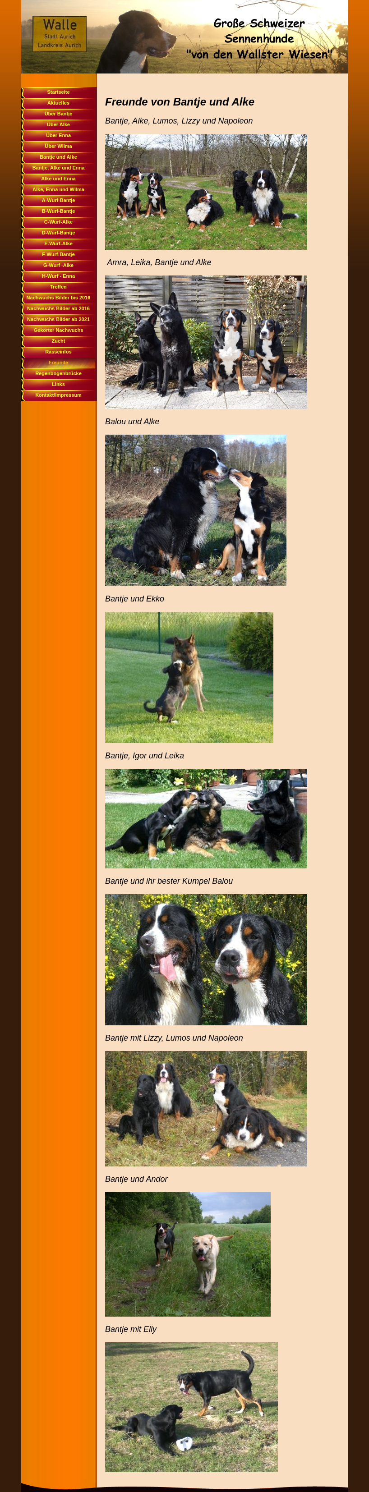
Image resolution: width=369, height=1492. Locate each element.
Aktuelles (58, 103)
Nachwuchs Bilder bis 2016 (59, 297)
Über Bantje (59, 113)
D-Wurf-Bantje (58, 232)
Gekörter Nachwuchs (58, 330)
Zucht (58, 341)
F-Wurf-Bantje (58, 254)
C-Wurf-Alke (58, 222)
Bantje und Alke (58, 157)
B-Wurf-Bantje (58, 211)
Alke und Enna (58, 178)
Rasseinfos (58, 351)
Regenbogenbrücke (58, 373)
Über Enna (58, 135)
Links (58, 384)
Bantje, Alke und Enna (58, 167)
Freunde (58, 362)
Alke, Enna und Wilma (58, 189)
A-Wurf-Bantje (58, 200)
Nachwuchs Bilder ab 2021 (58, 319)
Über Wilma (58, 146)
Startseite (58, 92)
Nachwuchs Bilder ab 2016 (58, 308)
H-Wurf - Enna (58, 276)
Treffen (58, 286)
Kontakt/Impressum (58, 395)
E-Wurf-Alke (58, 243)
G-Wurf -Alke (58, 265)
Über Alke (58, 124)
